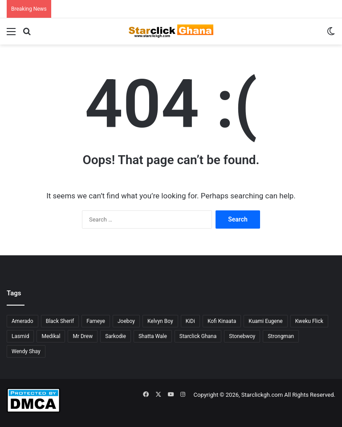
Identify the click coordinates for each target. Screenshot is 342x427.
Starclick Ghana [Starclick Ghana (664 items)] (197, 336)
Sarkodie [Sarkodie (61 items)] (115, 336)
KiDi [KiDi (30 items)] (190, 321)
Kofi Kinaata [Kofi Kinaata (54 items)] (222, 321)
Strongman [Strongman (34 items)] (281, 336)
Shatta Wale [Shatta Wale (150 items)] (152, 336)
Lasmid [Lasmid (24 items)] (20, 336)
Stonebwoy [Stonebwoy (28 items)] (242, 336)
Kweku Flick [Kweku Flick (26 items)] (309, 321)
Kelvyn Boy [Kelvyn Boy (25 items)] (160, 321)
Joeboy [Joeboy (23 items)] (126, 321)
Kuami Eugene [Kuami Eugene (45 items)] (265, 321)
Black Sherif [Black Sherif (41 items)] (60, 321)
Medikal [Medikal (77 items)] (50, 336)
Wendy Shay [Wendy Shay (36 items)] (26, 351)
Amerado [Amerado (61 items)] (22, 321)
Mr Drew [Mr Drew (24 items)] (83, 336)
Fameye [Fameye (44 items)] (95, 321)
